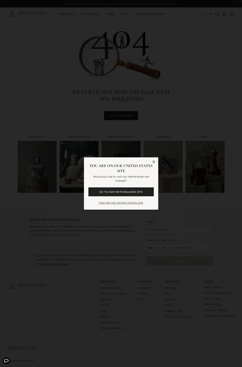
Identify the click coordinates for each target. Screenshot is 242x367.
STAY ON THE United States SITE (121, 202)
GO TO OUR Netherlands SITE (121, 191)
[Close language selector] (154, 162)
